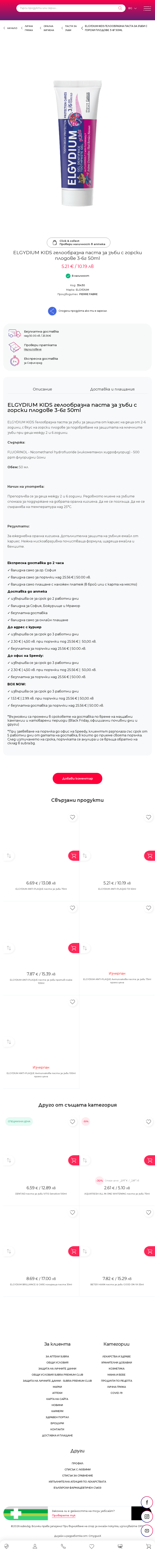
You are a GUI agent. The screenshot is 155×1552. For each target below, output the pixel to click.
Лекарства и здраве (116, 1356)
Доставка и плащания (112, 389)
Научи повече (33, 349)
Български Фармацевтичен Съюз (77, 1487)
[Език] (132, 8)
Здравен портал (57, 1417)
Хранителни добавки (116, 1362)
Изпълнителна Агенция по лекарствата (77, 1481)
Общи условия (57, 1362)
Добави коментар (77, 778)
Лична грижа (116, 1386)
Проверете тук (63, 1515)
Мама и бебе (117, 1374)
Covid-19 (117, 1392)
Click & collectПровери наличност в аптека (78, 242)
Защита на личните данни (57, 1368)
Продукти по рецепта (116, 1380)
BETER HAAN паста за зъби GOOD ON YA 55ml (117, 1284)
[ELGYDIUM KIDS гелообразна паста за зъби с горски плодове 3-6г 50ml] (77, 143)
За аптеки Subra (57, 1356)
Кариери (57, 1411)
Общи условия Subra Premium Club (57, 1374)
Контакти (57, 1429)
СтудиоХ (95, 1535)
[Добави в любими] (72, 816)
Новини (57, 1405)
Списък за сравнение (77, 1475)
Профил (77, 1463)
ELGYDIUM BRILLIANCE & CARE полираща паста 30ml (41, 1284)
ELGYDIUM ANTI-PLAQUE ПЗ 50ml (117, 888)
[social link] (147, 1502)
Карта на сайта (57, 1399)
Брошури (57, 1423)
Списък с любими (78, 1469)
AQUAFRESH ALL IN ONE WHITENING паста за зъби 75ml (117, 1193)
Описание (42, 389)
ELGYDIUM (82, 289)
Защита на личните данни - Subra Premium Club (57, 1380)
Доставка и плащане (57, 1435)
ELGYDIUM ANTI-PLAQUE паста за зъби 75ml (41, 888)
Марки (57, 1386)
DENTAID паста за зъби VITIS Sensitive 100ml (41, 1193)
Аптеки (57, 1392)
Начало (12, 28)
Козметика (117, 1368)
